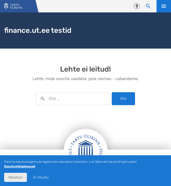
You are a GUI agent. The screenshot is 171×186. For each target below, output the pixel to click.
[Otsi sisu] (148, 6)
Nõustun (16, 177)
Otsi (123, 98)
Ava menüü (164, 6)
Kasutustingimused (19, 166)
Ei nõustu (41, 177)
